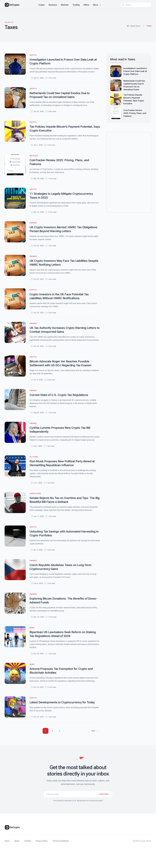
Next (95, 731)
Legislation (35, 493)
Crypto (42, 5)
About (16, 841)
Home (7, 841)
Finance (33, 223)
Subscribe (103, 794)
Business (53, 5)
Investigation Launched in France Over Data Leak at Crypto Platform (135, 71)
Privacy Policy (41, 841)
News (32, 628)
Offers (86, 5)
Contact (27, 841)
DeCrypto (14, 4)
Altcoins (34, 457)
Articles (34, 156)
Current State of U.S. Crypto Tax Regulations (59, 395)
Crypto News (133, 26)
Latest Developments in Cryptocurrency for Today (62, 702)
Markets (65, 5)
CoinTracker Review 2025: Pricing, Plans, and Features (134, 113)
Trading (76, 5)
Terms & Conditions (60, 841)
